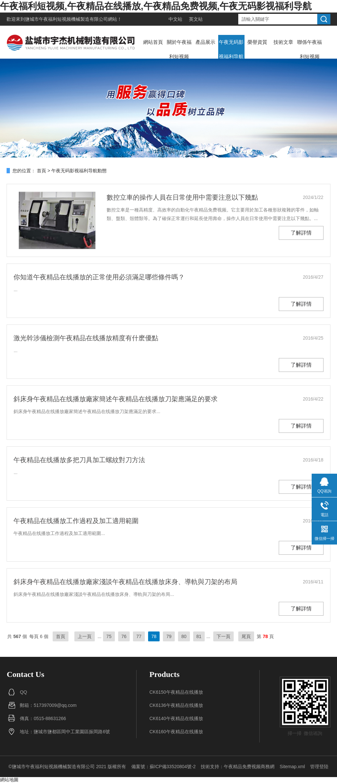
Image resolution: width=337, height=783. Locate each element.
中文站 (175, 19)
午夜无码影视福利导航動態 (231, 56)
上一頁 (84, 636)
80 (184, 636)
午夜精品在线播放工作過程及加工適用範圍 (76, 520)
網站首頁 (153, 42)
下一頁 (223, 636)
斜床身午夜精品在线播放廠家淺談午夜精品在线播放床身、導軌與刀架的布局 (125, 581)
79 (168, 636)
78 (154, 636)
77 (139, 636)
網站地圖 (9, 779)
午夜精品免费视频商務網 (249, 766)
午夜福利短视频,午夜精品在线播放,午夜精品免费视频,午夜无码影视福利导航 (156, 6)
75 (109, 636)
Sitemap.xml (292, 766)
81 (199, 636)
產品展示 (205, 42)
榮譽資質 (257, 42)
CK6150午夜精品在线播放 (176, 692)
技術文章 (283, 42)
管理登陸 (319, 766)
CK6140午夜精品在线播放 (176, 718)
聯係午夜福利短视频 (309, 49)
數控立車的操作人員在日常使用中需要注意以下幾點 (182, 197)
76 (124, 636)
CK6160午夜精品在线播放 (176, 731)
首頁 (41, 170)
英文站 (196, 19)
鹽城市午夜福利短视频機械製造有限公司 (66, 19)
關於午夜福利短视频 (179, 49)
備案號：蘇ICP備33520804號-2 (163, 766)
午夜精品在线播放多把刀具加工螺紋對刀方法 (79, 459)
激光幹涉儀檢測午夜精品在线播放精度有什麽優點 (85, 338)
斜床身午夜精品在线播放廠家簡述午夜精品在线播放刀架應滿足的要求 (115, 399)
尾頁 (246, 636)
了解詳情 (301, 233)
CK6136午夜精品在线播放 (176, 705)
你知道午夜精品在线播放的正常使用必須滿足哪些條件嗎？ (99, 277)
